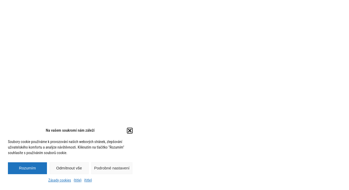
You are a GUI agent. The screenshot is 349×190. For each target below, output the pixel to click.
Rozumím (27, 168)
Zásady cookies (59, 180)
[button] (129, 130)
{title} (78, 180)
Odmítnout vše (69, 168)
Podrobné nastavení (112, 168)
